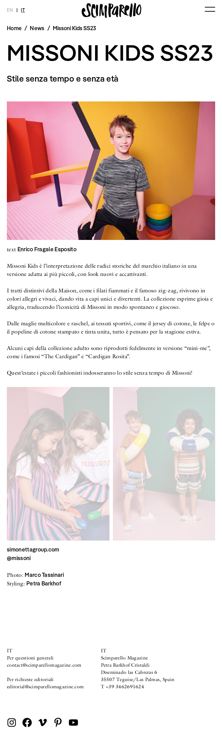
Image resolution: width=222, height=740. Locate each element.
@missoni (19, 558)
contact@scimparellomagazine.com (44, 665)
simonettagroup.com (33, 549)
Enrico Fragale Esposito (47, 249)
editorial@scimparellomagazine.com (45, 686)
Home (14, 28)
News (37, 28)
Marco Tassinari (44, 574)
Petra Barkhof (43, 583)
